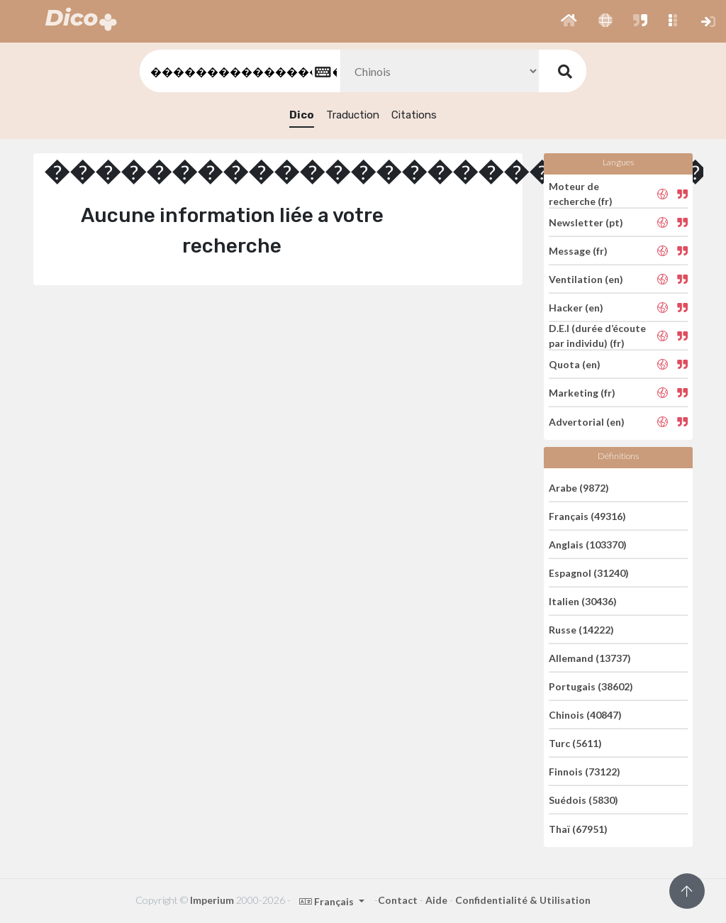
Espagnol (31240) (589, 573)
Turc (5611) (575, 743)
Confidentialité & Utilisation (523, 900)
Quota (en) (575, 364)
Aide (436, 900)
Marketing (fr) (582, 393)
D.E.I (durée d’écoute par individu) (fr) (597, 335)
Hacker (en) (576, 308)
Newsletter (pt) (586, 222)
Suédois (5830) (583, 800)
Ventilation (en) (586, 279)
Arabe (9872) (579, 487)
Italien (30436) (583, 601)
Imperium (212, 900)
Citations (414, 115)
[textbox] (239, 71)
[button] (569, 21)
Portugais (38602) (591, 686)
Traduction (352, 115)
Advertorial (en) (587, 421)
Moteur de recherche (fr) (581, 193)
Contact (398, 900)
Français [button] (327, 901)
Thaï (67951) (578, 828)
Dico (301, 115)
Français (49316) (587, 516)
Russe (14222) (581, 630)
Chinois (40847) (585, 715)
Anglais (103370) (588, 544)
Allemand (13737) (590, 658)
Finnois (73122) (584, 772)
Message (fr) (578, 251)
